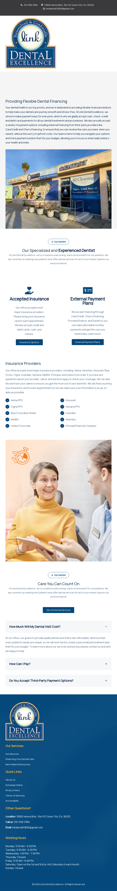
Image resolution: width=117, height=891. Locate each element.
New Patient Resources (17, 764)
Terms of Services (15, 795)
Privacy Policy (12, 790)
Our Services (12, 754)
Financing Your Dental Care (19, 759)
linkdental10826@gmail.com (60, 8)
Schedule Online (14, 785)
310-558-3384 (31, 4)
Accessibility (12, 800)
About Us (10, 779)
